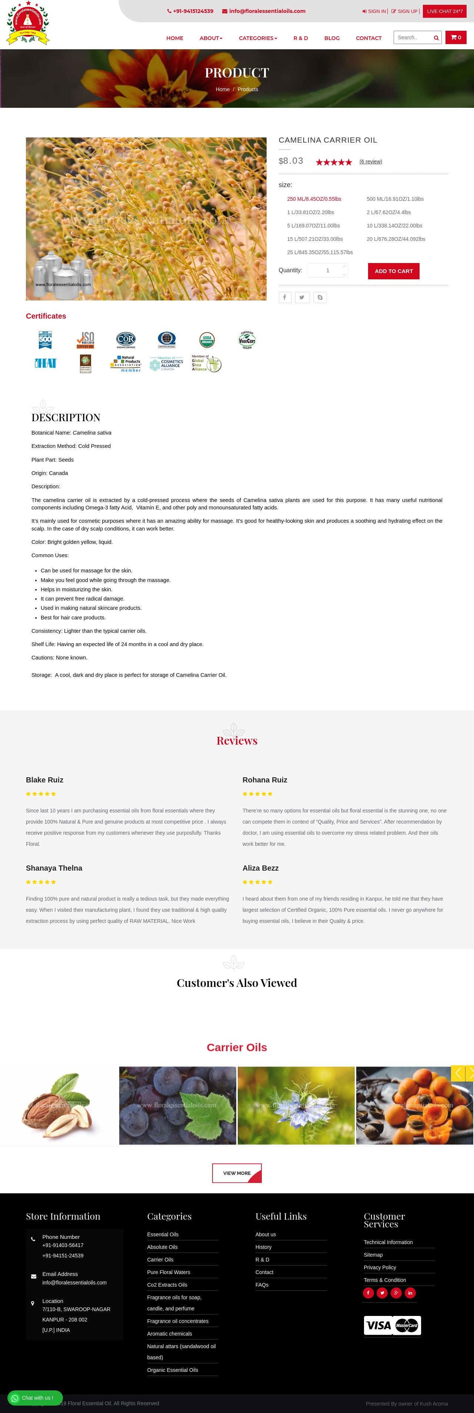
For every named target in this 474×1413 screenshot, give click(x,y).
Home (174, 38)
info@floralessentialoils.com (264, 11)
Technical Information (388, 1242)
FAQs (262, 1285)
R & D (301, 38)
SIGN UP (407, 11)
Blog (332, 38)
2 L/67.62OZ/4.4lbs (386, 212)
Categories (258, 38)
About (211, 38)
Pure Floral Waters (168, 1272)
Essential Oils (163, 1234)
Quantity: (291, 270)
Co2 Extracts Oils (167, 1285)
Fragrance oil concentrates (178, 1321)
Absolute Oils (162, 1247)
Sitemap (373, 1255)
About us (266, 1234)
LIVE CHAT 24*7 (445, 11)
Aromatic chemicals (169, 1334)
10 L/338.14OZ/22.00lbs (392, 226)
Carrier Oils (160, 1260)
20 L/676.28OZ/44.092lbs (393, 239)
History (264, 1247)
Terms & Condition (385, 1280)
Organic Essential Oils (172, 1370)
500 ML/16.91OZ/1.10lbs (392, 199)
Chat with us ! (31, 1398)
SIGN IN (377, 11)
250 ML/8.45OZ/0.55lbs (311, 199)
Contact (368, 38)
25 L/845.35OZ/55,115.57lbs (317, 252)
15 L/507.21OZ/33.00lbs (312, 239)
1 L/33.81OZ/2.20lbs (308, 212)
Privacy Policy (380, 1267)
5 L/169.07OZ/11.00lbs (311, 226)
